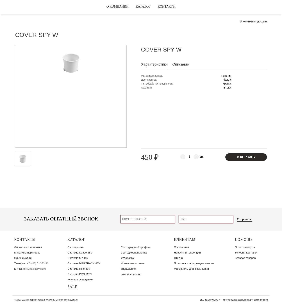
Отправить (244, 219)
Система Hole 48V (78, 268)
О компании (117, 6)
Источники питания (133, 263)
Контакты (167, 6)
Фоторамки (127, 257)
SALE (72, 287)
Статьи (178, 257)
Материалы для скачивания (191, 268)
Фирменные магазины (28, 247)
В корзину (246, 157)
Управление (128, 268)
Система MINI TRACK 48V (83, 263)
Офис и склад (23, 257)
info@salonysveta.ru (34, 268)
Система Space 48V (79, 252)
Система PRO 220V (79, 274)
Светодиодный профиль (136, 247)
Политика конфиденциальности (194, 263)
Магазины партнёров (27, 252)
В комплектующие (253, 21)
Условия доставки (246, 252)
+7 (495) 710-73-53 (37, 263)
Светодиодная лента (134, 252)
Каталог (143, 6)
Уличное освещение (80, 279)
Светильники (75, 247)
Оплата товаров (245, 247)
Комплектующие (131, 274)
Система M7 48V (77, 257)
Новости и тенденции (187, 252)
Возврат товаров (245, 257)
